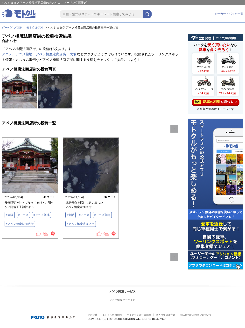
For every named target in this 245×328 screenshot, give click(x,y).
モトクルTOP (34, 27)
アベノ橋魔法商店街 (51, 54)
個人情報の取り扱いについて (196, 315)
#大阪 (9, 215)
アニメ (7, 54)
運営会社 (92, 315)
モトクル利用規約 (112, 315)
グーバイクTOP (12, 27)
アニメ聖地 (23, 54)
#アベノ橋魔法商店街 (20, 224)
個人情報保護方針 (165, 315)
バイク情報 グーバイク (122, 300)
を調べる (215, 102)
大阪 (73, 54)
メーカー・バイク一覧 (228, 13)
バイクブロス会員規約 (139, 315)
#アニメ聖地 (41, 215)
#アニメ (23, 215)
